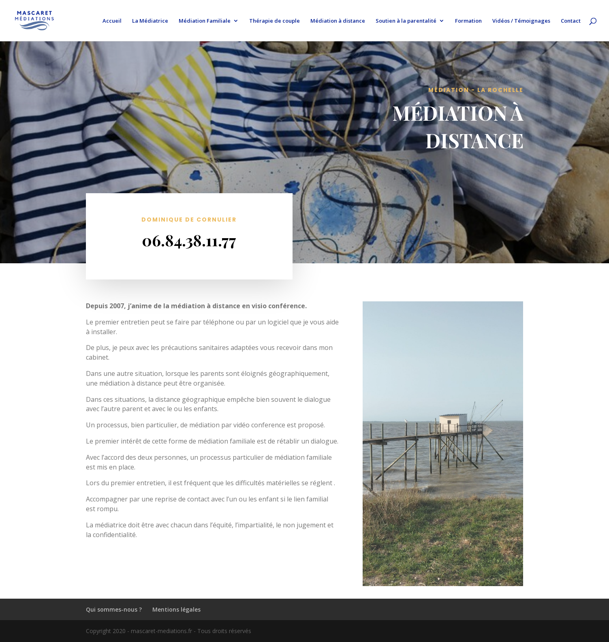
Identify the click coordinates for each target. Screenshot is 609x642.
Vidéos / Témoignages (521, 21)
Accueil (112, 21)
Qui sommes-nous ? (114, 609)
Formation (468, 21)
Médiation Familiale (205, 21)
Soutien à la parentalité (406, 21)
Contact (571, 21)
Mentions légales (176, 609)
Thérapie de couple (274, 21)
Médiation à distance (337, 21)
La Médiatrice (150, 21)
